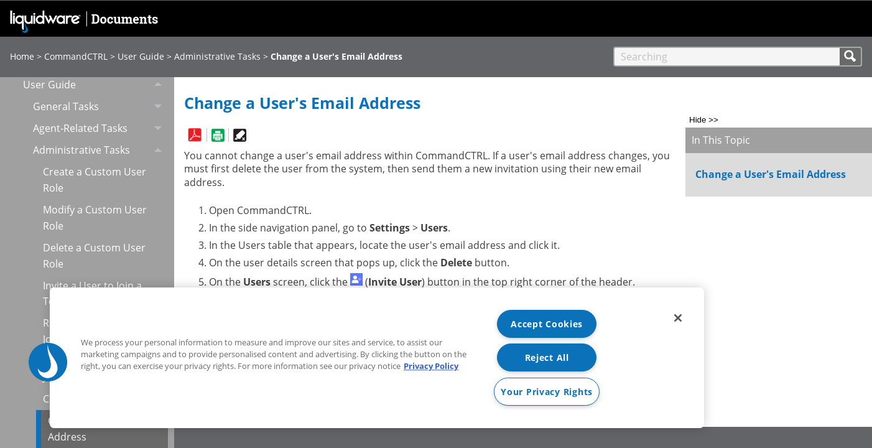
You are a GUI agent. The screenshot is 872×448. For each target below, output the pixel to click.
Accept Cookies (547, 324)
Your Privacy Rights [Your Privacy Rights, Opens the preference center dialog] (547, 392)
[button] (851, 57)
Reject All (547, 357)
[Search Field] (737, 57)
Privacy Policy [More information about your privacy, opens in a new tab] (431, 365)
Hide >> (703, 119)
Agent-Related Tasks (101, 128)
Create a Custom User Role (94, 180)
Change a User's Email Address (770, 174)
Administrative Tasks (217, 56)
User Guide (141, 56)
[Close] (678, 318)
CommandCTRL (76, 56)
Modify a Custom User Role (95, 218)
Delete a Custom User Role (94, 256)
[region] (377, 357)
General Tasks (101, 107)
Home (22, 56)
